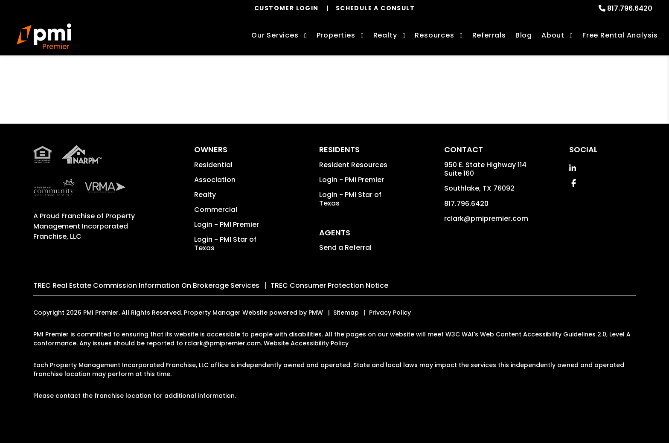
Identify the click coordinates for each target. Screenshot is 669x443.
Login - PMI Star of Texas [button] (225, 244)
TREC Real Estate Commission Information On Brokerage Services (146, 285)
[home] (44, 36)
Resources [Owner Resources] (434, 35)
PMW (315, 312)
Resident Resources (353, 165)
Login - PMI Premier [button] (226, 224)
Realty (205, 195)
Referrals (489, 35)
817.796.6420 (629, 8)
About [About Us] (552, 35)
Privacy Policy (390, 312)
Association (215, 180)
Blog (523, 35)
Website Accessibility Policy (306, 343)
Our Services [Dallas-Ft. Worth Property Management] (275, 35)
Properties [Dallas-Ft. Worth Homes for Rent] (336, 35)
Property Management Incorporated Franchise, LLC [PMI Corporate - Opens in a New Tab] (84, 226)
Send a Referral (345, 247)
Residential (213, 165)
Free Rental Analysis (620, 35)
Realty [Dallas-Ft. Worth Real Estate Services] (385, 35)
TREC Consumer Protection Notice (329, 285)
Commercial (215, 209)
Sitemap (346, 312)
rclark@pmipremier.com (486, 218)
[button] (572, 168)
